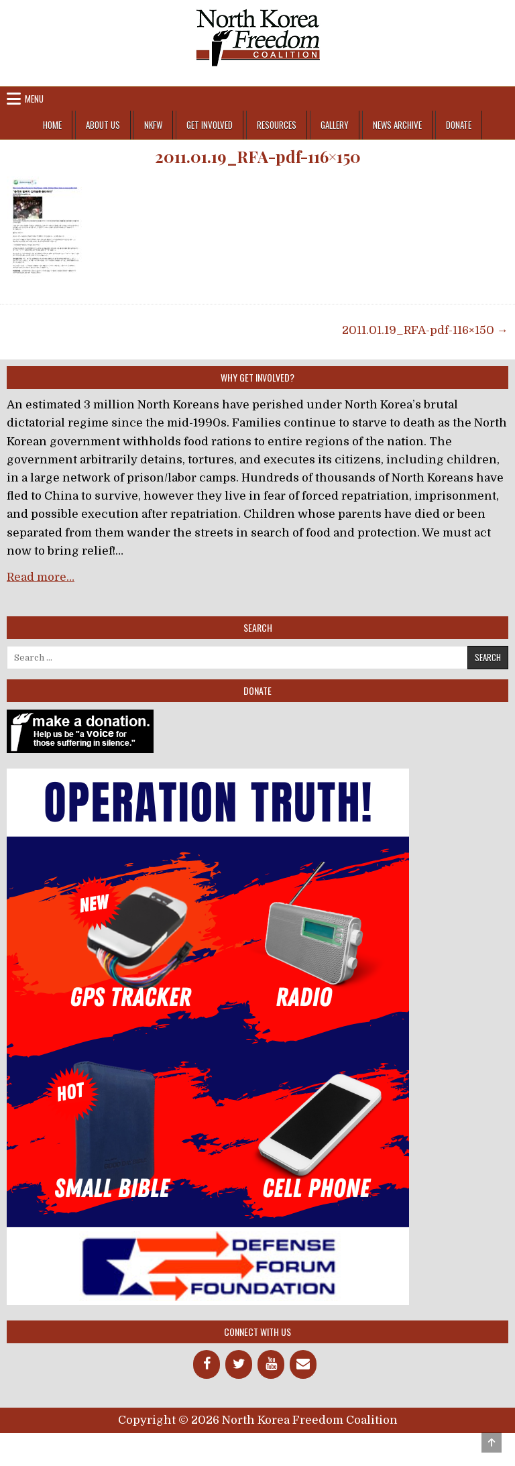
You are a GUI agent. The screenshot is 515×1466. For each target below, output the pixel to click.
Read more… (40, 577)
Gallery (335, 124)
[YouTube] (271, 1364)
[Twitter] (238, 1364)
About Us (103, 124)
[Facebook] (206, 1364)
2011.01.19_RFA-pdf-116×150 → (425, 330)
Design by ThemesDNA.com (258, 1445)
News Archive (397, 124)
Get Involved (209, 124)
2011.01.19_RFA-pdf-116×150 (258, 156)
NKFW (153, 124)
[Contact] (303, 1364)
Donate (458, 124)
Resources (276, 124)
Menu (34, 98)
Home (52, 124)
